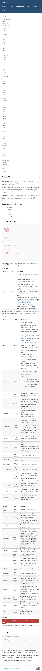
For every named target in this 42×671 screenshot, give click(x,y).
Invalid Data (4, 171)
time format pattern (25, 338)
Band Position (6, 104)
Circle (4, 74)
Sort (4, 123)
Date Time (5, 162)
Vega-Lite (5, 2)
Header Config (8, 216)
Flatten (4, 41)
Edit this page (37, 177)
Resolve (4, 143)
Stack (4, 59)
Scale (4, 120)
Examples (4, 6)
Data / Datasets (5, 25)
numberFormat (24, 365)
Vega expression (25, 442)
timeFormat (31, 367)
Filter (4, 39)
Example (10, 214)
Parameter (4, 145)
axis (17, 313)
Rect (4, 87)
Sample (4, 57)
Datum (4, 109)
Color (15, 437)
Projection (4, 131)
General (10, 209)
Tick (4, 94)
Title (4, 21)
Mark (3, 65)
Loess (4, 48)
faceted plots (23, 181)
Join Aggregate (6, 46)
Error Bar (5, 78)
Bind (4, 151)
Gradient (5, 164)
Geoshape (5, 79)
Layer (4, 138)
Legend (4, 118)
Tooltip (3, 168)
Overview (4, 16)
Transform (4, 28)
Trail (4, 96)
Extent (4, 37)
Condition (5, 107)
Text (4, 92)
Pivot (4, 52)
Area (4, 69)
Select (4, 153)
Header (4, 114)
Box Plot (5, 72)
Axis (4, 102)
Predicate (5, 166)
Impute (4, 45)
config (21, 301)
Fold (4, 43)
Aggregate (5, 30)
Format (4, 113)
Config (3, 155)
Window (4, 62)
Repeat (4, 141)
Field (4, 111)
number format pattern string (28, 333)
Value (4, 129)
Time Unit (5, 61)
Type (4, 127)
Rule (4, 88)
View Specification (6, 19)
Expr (4, 150)
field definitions (34, 263)
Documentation (20, 6)
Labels (9, 211)
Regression (5, 55)
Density (4, 36)
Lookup (4, 50)
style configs (35, 311)
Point (4, 85)
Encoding (4, 98)
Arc (3, 67)
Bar (3, 71)
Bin (3, 32)
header (26, 313)
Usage (27, 6)
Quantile (5, 53)
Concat (4, 140)
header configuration (16, 198)
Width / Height (6, 23)
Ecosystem (34, 6)
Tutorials (11, 6)
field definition (18, 191)
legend (20, 313)
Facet (4, 136)
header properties (26, 660)
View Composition (6, 134)
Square (4, 90)
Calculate (5, 34)
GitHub (3, 11)
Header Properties (9, 207)
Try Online (10, 11)
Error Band (5, 76)
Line (4, 83)
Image (4, 81)
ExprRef (16, 396)
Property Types (5, 160)
